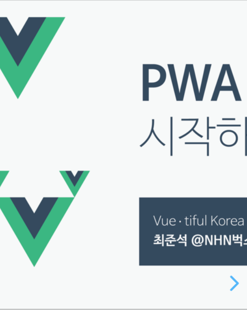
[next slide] (234, 283)
